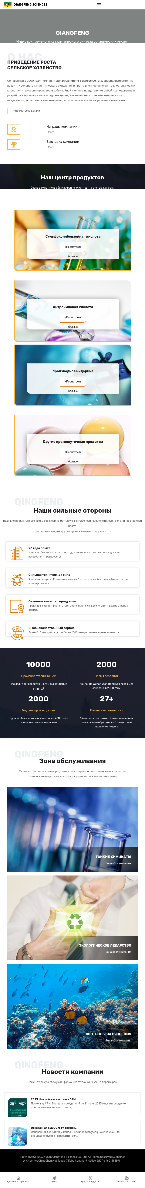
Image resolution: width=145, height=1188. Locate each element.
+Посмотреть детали (26, 110)
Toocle (62, 1161)
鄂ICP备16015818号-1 (109, 1161)
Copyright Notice (85, 1161)
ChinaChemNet (47, 1161)
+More (50, 132)
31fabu (70, 1161)
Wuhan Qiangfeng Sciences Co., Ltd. (79, 80)
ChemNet (32, 1161)
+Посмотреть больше (73, 249)
